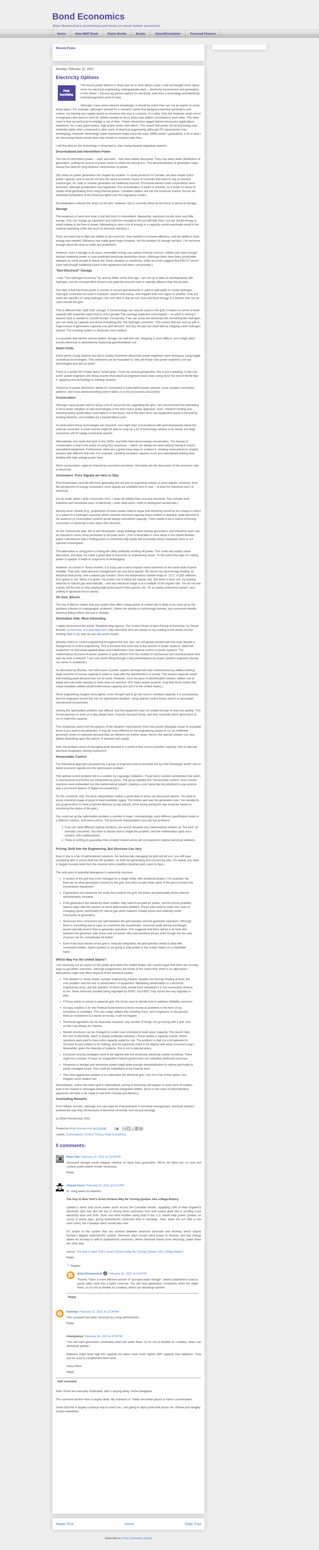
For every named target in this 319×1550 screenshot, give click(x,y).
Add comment (67, 1381)
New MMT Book (86, 33)
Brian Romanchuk (89, 1273)
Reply (70, 1172)
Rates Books (117, 33)
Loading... (62, 55)
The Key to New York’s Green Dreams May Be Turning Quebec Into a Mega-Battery (130, 1251)
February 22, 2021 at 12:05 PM (101, 1156)
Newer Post (65, 1524)
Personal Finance (203, 33)
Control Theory (93, 1134)
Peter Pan (73, 1156)
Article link (74, 629)
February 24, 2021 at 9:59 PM (103, 1336)
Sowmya (72, 1311)
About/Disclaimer (168, 33)
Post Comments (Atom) (137, 1538)
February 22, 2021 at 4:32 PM (127, 1273)
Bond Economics (88, 16)
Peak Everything (115, 1134)
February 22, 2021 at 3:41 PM (105, 1185)
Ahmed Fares (75, 1185)
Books (141, 33)
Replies (75, 1265)
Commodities (74, 1134)
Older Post (193, 1524)
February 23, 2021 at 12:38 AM (99, 1311)
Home (61, 33)
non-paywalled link (95, 629)
